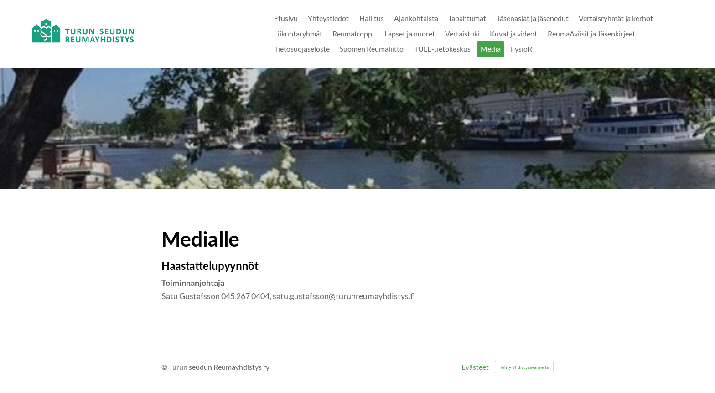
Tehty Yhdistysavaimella (524, 367)
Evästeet (475, 367)
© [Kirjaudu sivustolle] (165, 366)
